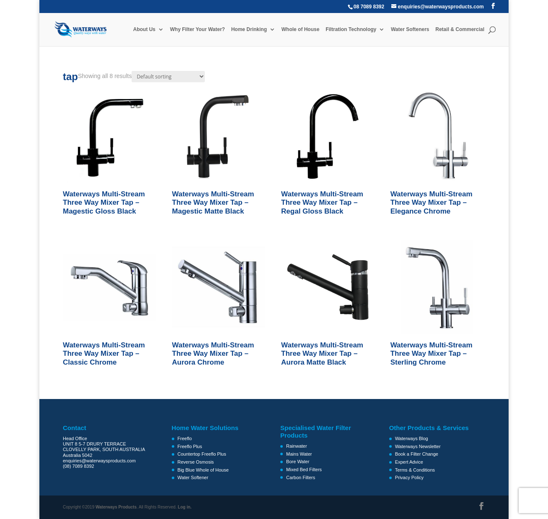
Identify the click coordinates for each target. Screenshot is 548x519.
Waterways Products (116, 507)
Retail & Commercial (459, 29)
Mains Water (299, 453)
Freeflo (185, 438)
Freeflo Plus (190, 446)
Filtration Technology (351, 29)
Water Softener (193, 477)
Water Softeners (410, 29)
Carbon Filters (300, 477)
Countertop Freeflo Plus (202, 453)
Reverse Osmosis (196, 461)
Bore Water (297, 461)
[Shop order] (168, 76)
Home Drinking (249, 29)
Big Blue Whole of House (203, 469)
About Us (144, 29)
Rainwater (296, 446)
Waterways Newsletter (418, 446)
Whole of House (301, 29)
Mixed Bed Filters (304, 469)
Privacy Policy (409, 477)
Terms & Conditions (415, 469)
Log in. (184, 507)
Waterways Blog (411, 438)
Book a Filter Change (416, 453)
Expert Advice (409, 461)
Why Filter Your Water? (197, 29)
